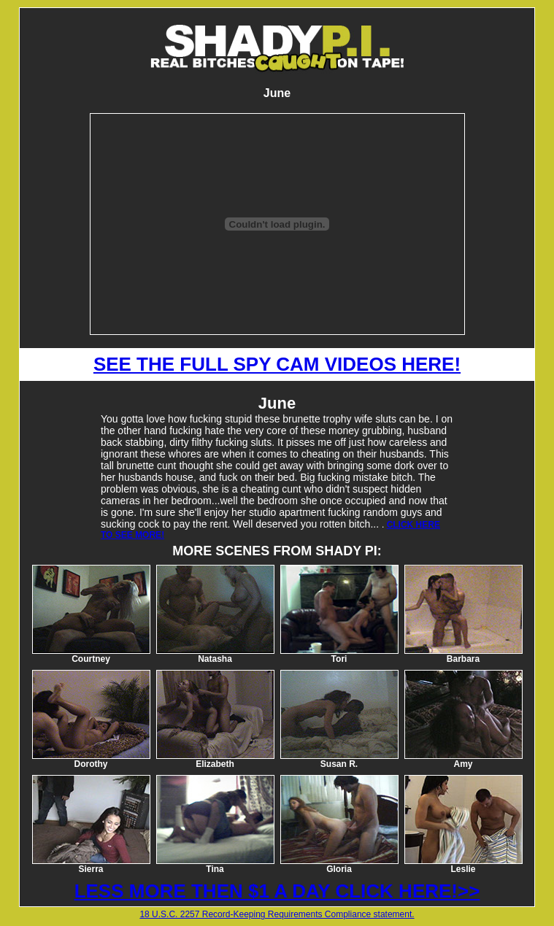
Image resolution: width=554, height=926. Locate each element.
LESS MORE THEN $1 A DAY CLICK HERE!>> (277, 891)
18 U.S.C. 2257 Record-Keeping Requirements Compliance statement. (276, 914)
